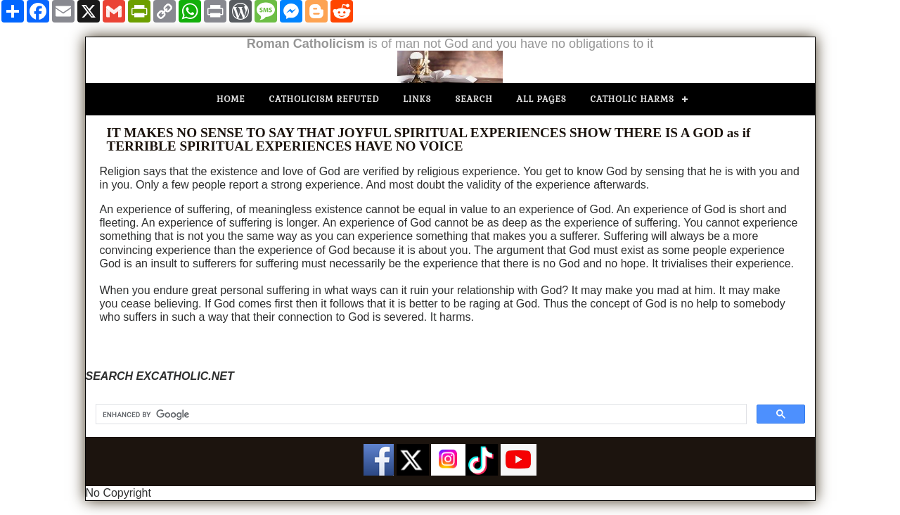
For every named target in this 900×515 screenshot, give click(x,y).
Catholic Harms (632, 99)
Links (417, 99)
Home (231, 99)
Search (473, 99)
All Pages (542, 99)
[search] (420, 414)
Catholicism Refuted (324, 99)
